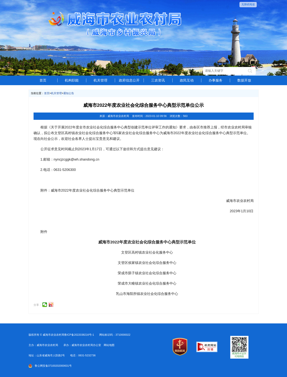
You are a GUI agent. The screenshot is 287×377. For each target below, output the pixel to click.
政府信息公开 (129, 80)
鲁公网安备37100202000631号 (50, 365)
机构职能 (72, 80)
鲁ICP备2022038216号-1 (79, 334)
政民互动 (187, 80)
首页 (42, 80)
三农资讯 (158, 80)
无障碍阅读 (248, 4)
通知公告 (68, 93)
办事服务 (215, 80)
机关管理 (100, 80)
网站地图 (109, 345)
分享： (38, 304)
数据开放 (244, 80)
